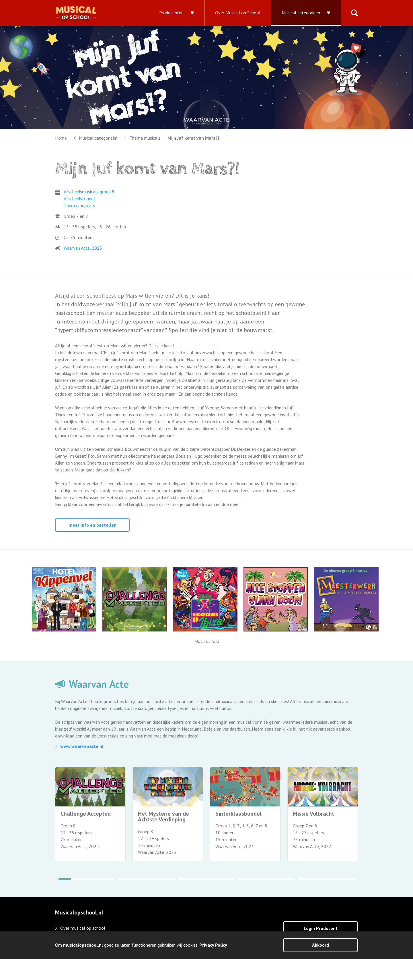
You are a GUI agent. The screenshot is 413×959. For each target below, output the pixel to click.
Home (61, 138)
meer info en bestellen (92, 525)
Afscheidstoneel (79, 198)
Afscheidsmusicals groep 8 (89, 192)
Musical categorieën (301, 13)
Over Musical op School (237, 13)
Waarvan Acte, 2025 (83, 248)
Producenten (171, 13)
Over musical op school (82, 928)
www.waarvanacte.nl (82, 746)
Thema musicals (145, 138)
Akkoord (320, 945)
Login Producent (321, 928)
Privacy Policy (213, 945)
